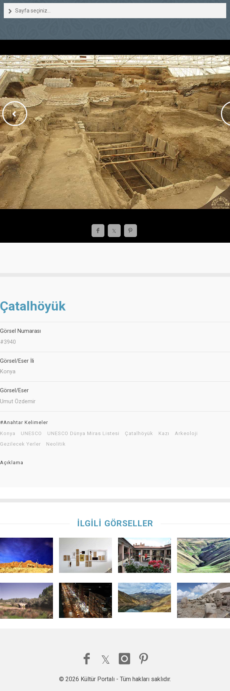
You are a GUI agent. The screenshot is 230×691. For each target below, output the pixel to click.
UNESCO (31, 433)
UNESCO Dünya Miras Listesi (83, 433)
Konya (8, 433)
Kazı (164, 433)
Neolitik (56, 444)
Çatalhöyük (139, 433)
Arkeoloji (186, 433)
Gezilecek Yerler (20, 444)
